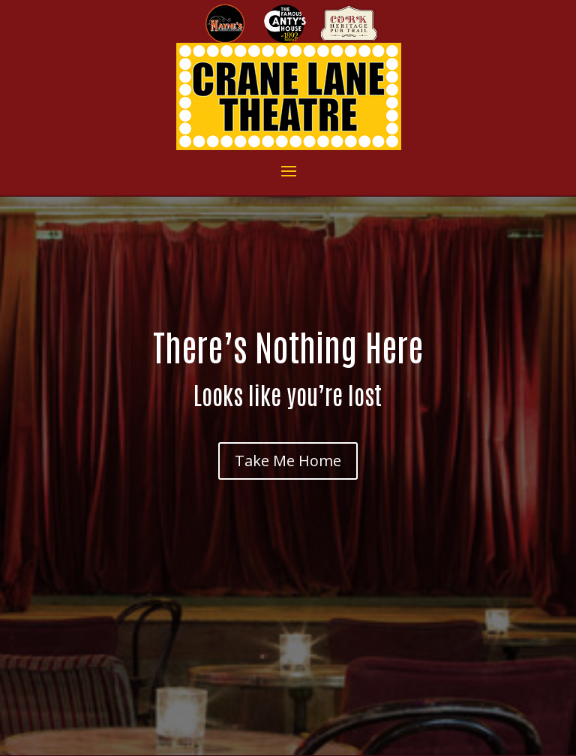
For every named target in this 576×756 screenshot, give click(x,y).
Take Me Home (288, 460)
